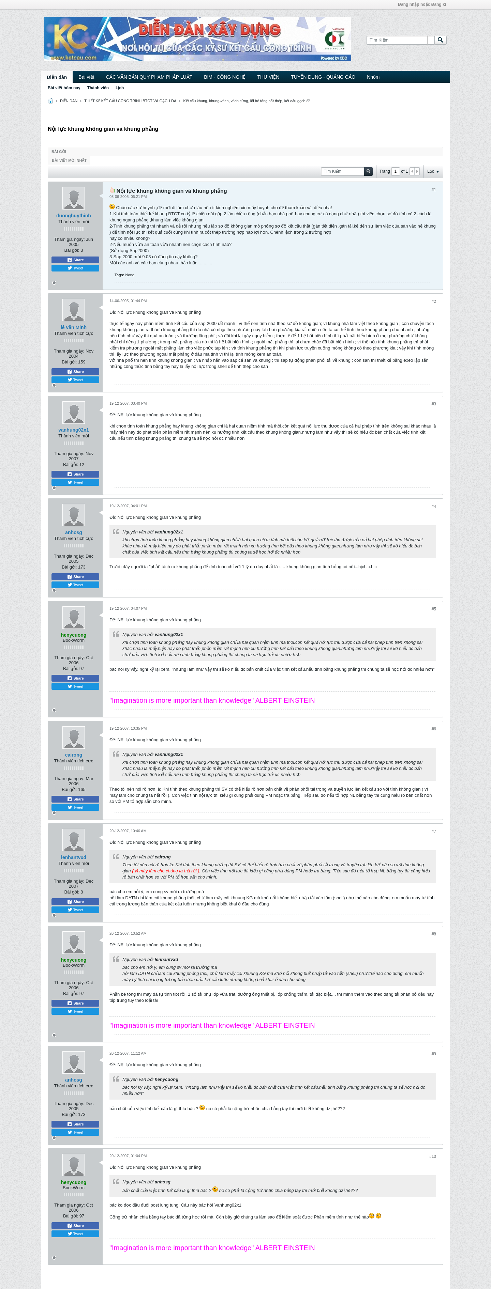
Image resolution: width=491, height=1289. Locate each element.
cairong (74, 755)
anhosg (73, 532)
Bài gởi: (71, 250)
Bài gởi (58, 152)
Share (75, 260)
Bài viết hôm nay (64, 88)
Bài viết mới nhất (69, 160)
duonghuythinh (73, 215)
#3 (434, 404)
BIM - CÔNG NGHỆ (225, 77)
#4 (434, 506)
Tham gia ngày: (69, 239)
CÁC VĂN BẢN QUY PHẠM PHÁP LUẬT (149, 77)
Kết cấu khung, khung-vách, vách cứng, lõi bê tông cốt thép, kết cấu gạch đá (247, 101)
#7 (434, 831)
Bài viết (86, 77)
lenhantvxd (73, 857)
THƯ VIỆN (268, 77)
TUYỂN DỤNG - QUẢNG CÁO (323, 77)
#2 (434, 301)
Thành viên (98, 88)
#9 (434, 1054)
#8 (434, 934)
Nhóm (373, 77)
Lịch (120, 88)
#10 (432, 1156)
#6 (434, 729)
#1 (434, 189)
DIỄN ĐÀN (68, 101)
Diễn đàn (57, 77)
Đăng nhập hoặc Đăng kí (422, 4)
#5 (434, 609)
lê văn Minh (74, 327)
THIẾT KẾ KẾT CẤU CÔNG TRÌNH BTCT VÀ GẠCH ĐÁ (130, 101)
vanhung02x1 (73, 430)
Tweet (75, 268)
